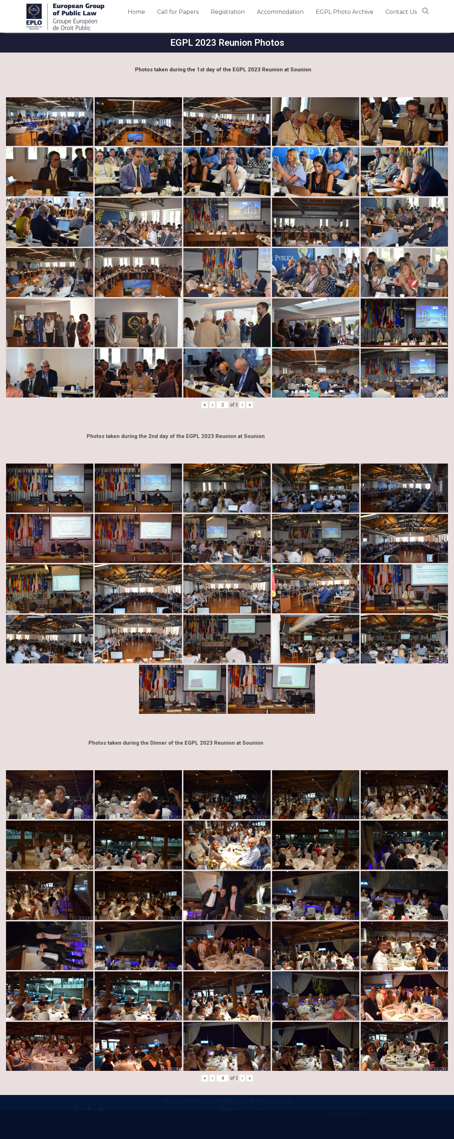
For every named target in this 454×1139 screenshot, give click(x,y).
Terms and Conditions (52, 1097)
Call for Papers (178, 12)
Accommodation (280, 12)
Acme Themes (383, 1116)
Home (136, 12)
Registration (228, 12)
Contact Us (401, 12)
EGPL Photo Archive (344, 12)
